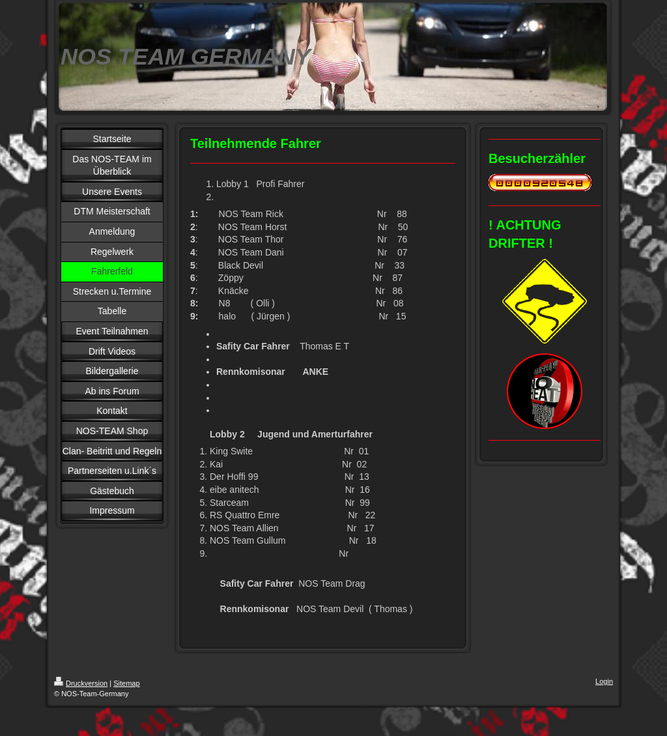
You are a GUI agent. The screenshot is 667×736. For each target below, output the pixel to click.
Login (604, 681)
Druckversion (80, 683)
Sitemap (126, 683)
